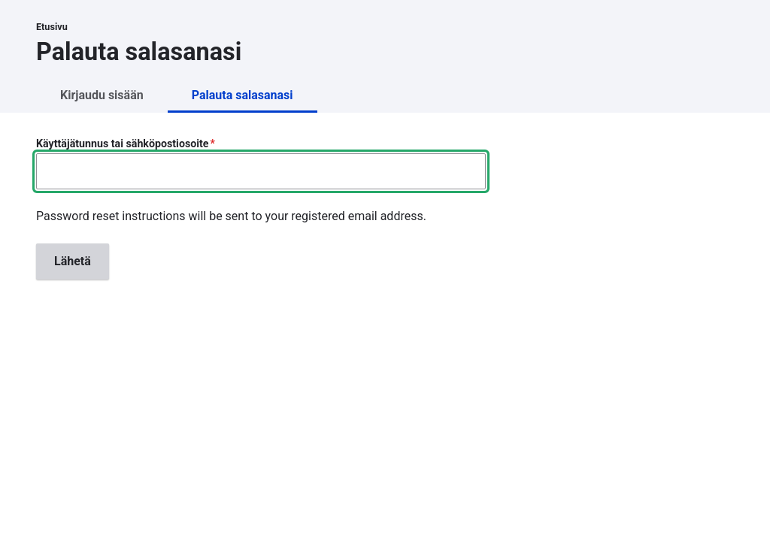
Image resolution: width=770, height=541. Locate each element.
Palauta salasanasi (242, 95)
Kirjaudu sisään (102, 95)
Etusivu (52, 26)
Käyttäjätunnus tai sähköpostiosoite (122, 144)
